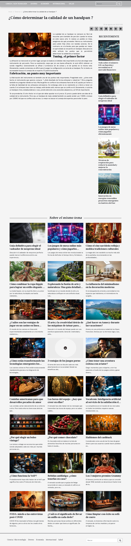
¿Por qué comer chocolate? (62, 437)
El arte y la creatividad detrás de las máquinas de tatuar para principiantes (65, 325)
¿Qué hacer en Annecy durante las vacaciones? (102, 324)
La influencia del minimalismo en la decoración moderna (102, 286)
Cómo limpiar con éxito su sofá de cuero (102, 516)
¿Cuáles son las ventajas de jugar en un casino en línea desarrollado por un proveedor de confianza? (27, 327)
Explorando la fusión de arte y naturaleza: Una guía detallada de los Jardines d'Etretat (65, 287)
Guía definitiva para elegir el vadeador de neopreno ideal (107, 98)
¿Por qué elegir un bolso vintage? (23, 439)
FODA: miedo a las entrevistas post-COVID (26, 516)
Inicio (10, 12)
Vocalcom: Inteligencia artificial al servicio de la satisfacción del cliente (103, 402)
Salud (71, 4)
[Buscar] (105, 4)
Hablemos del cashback (99, 437)
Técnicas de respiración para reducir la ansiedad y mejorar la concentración (107, 165)
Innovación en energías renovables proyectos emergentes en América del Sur (108, 199)
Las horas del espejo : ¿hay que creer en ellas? (65, 401)
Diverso (34, 4)
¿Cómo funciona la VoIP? (23, 475)
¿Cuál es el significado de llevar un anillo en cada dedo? (65, 516)
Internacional (59, 4)
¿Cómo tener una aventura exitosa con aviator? (100, 362)
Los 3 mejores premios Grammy (103, 475)
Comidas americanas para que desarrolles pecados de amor (26, 401)
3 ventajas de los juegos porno (64, 360)
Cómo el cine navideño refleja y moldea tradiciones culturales (103, 247)
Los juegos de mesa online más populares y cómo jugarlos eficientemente (108, 130)
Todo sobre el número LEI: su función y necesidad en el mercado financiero (108, 66)
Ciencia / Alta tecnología (16, 4)
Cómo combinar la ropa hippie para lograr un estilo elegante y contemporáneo (27, 287)
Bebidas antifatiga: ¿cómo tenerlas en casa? (62, 477)
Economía (45, 4)
